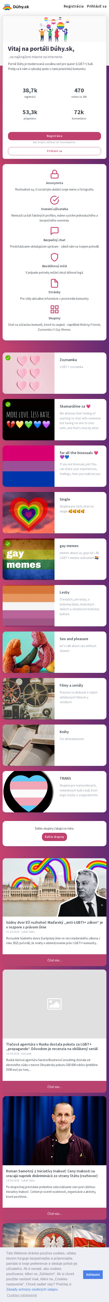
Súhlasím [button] (93, 1274)
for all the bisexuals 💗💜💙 (79, 454)
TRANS (65, 778)
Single (65, 499)
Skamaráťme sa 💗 (75, 406)
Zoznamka (68, 359)
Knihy (64, 731)
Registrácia (74, 6)
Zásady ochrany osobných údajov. (32, 1289)
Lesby (65, 592)
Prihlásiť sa (96, 6)
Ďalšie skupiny (54, 837)
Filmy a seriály (71, 685)
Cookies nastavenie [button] (22, 1295)
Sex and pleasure (74, 638)
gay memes (69, 545)
